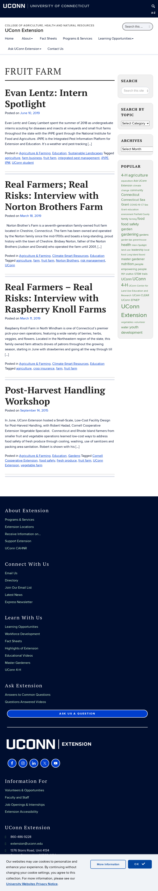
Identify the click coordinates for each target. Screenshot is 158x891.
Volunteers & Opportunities (24, 790)
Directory (11, 580)
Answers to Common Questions (27, 695)
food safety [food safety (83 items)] (130, 224)
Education (97, 364)
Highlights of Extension (21, 648)
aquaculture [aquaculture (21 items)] (127, 181)
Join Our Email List (18, 588)
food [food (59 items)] (141, 219)
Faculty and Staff (17, 797)
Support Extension (18, 541)
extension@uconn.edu (26, 844)
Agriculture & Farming (35, 364)
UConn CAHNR (16, 548)
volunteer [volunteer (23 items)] (139, 322)
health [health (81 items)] (126, 244)
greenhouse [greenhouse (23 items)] (139, 239)
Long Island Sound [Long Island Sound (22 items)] (136, 254)
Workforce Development (22, 634)
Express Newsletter (19, 602)
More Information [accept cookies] (108, 864)
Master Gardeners (17, 663)
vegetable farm (31, 465)
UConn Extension (24, 30)
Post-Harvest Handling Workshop (55, 395)
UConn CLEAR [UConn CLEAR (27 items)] (140, 295)
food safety (47, 460)
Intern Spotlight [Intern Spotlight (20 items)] (139, 245)
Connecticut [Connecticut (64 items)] (130, 195)
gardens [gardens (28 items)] (144, 234)
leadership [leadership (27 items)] (137, 249)
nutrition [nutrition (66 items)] (127, 264)
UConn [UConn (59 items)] (126, 279)
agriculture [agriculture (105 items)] (138, 175)
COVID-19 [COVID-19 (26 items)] (135, 204)
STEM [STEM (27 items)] (137, 274)
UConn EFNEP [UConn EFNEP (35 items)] (130, 300)
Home (9, 38)
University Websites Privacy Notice (32, 884)
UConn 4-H (13, 670)
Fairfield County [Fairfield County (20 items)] (141, 214)
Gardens (74, 456)
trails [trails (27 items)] (145, 274)
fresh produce (67, 460)
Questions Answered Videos (25, 702)
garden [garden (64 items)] (126, 229)
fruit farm (70, 368)
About (27, 38)
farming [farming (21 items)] (133, 219)
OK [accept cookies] (139, 864)
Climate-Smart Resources (70, 364)
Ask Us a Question (77, 713)
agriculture (24, 368)
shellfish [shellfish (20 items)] (130, 274)
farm (59, 368)
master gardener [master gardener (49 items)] (133, 259)
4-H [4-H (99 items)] (124, 175)
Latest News (13, 595)
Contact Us (55, 49)
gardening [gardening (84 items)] (129, 234)
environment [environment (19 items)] (127, 214)
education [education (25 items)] (133, 209)
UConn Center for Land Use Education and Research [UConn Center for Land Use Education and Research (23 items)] (134, 290)
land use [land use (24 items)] (126, 249)
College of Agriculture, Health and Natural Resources (49, 25)
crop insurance (44, 368)
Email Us (11, 573)
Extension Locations (19, 527)
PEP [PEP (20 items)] (123, 274)
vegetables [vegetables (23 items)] (127, 322)
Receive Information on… (23, 534)
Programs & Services (77, 38)
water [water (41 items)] (125, 327)
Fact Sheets (48, 38)
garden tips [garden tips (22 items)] (126, 240)
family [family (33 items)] (124, 219)
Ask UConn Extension (24, 49)
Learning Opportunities (116, 38)
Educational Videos (19, 656)
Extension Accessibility (21, 812)
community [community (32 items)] (136, 190)
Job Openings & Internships (25, 805)
